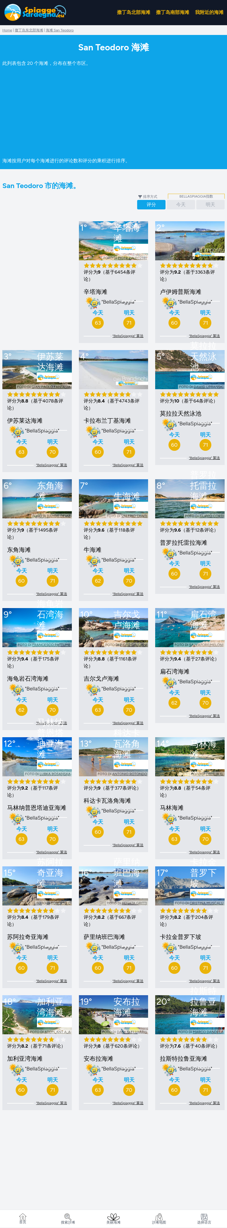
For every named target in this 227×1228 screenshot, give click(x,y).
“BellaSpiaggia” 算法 (128, 336)
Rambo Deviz (59, 516)
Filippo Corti (211, 516)
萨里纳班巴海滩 (104, 936)
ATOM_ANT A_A (58, 1032)
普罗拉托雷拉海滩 (183, 542)
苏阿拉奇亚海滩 (27, 936)
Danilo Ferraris (132, 1032)
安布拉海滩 (98, 1058)
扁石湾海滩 (174, 671)
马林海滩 (172, 807)
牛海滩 (92, 549)
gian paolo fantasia (51, 387)
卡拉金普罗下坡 (180, 936)
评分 (151, 204)
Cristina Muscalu (206, 903)
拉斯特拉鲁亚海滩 (183, 1058)
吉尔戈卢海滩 (101, 678)
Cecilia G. (214, 774)
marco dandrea (208, 1032)
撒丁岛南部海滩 (172, 12)
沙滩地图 (159, 1218)
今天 (181, 204)
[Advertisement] (113, 111)
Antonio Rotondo (129, 774)
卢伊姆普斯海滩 (180, 291)
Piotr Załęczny (132, 258)
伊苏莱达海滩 (25, 420)
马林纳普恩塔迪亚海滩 (36, 807)
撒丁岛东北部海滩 (29, 30)
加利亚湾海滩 (25, 1058)
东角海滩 (19, 549)
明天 (210, 204)
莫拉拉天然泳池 (180, 413)
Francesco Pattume (51, 645)
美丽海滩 (113, 1218)
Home (7, 30)
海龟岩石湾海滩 (27, 678)
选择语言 (204, 1218)
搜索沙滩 (68, 1218)
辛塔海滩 (95, 291)
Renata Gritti (134, 903)
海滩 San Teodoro (60, 30)
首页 (22, 1218)
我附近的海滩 (209, 12)
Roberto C (60, 903)
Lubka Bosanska (55, 774)
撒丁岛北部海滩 (133, 12)
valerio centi (134, 516)
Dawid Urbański (208, 387)
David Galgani (133, 645)
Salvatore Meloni (206, 645)
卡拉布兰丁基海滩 (107, 420)
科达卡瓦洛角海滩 (107, 800)
